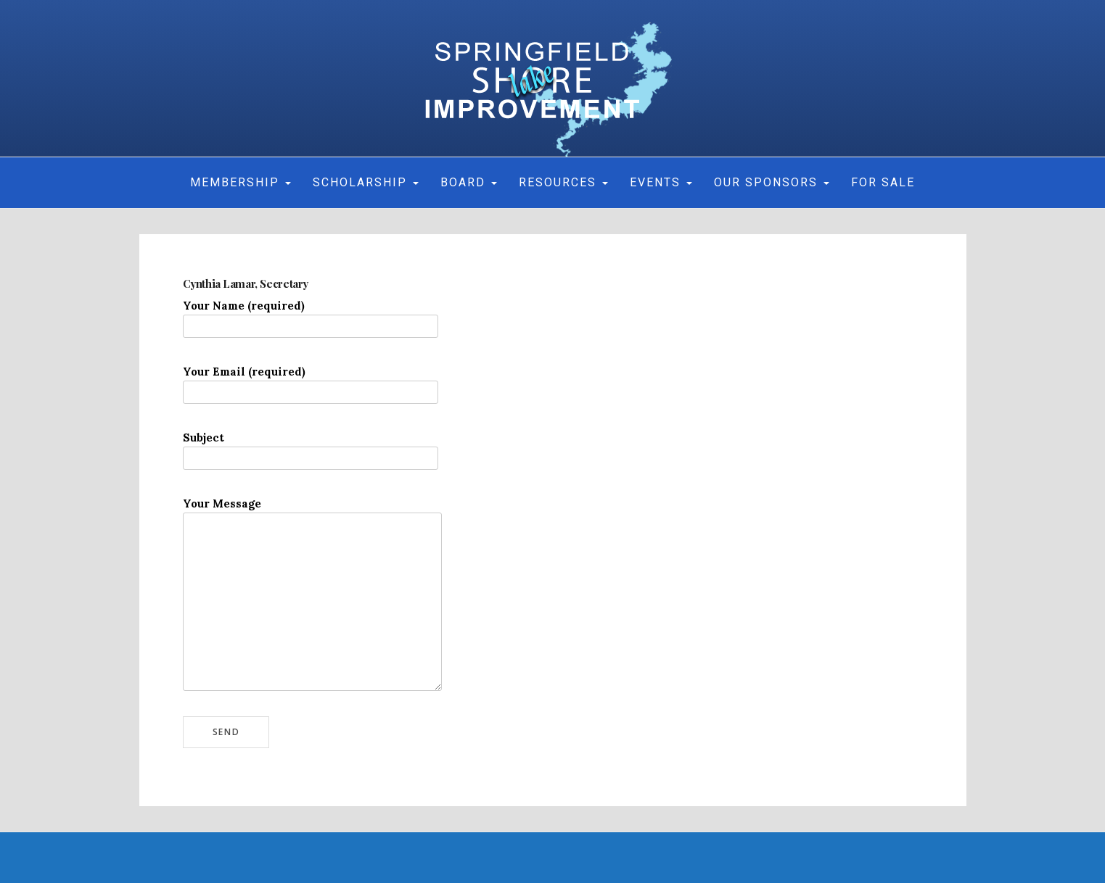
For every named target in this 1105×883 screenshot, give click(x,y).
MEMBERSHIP (240, 182)
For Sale (883, 182)
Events (661, 182)
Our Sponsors (771, 182)
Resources (563, 182)
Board (468, 182)
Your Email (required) (310, 382)
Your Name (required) (310, 316)
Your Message (312, 512)
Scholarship (366, 182)
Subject (310, 448)
